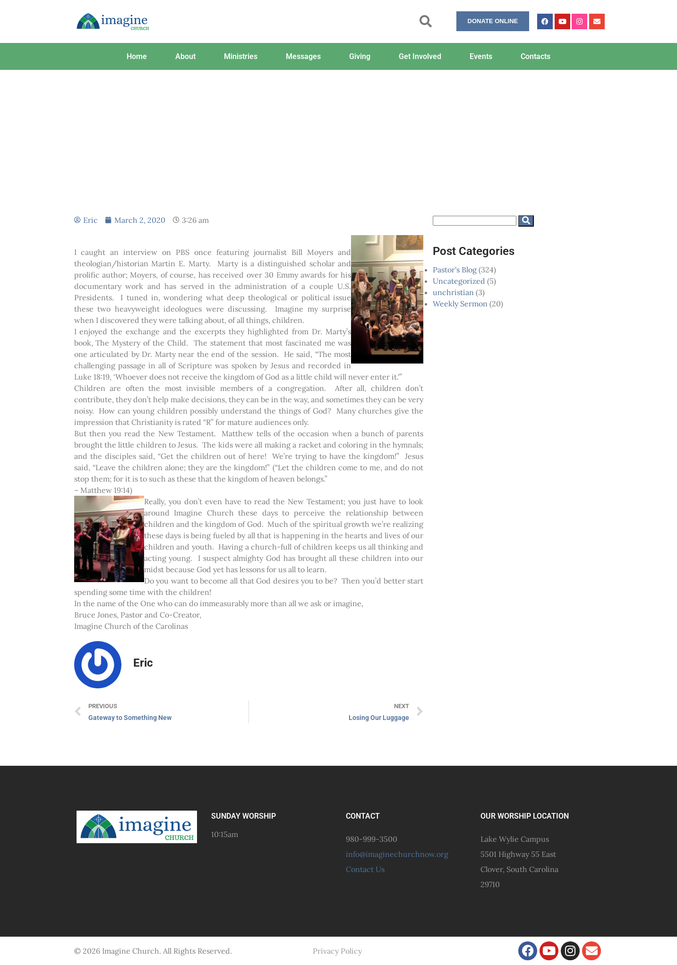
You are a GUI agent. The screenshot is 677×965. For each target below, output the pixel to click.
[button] (425, 21)
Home (137, 56)
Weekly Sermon (460, 303)
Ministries (240, 56)
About (185, 56)
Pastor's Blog (455, 269)
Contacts (535, 56)
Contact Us (365, 869)
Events (481, 56)
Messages (303, 56)
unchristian (453, 292)
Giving (359, 56)
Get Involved (420, 56)
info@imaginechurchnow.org (397, 854)
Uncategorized (459, 281)
